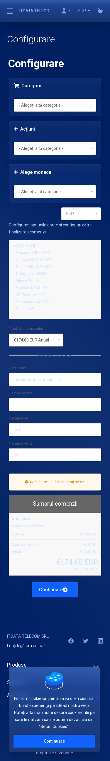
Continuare (53, 589)
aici (82, 482)
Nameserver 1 (20, 418)
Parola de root (20, 393)
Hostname (17, 368)
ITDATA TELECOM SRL (36, 10)
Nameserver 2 (20, 443)
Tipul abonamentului (26, 328)
